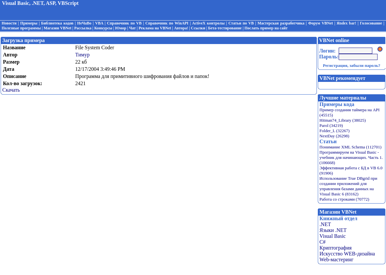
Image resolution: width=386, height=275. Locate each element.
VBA (99, 23)
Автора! (181, 28)
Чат (132, 28)
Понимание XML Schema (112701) (350, 147)
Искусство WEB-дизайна (347, 253)
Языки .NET (333, 230)
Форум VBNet (320, 23)
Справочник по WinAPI (166, 23)
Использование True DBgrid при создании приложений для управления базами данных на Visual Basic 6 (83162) (348, 186)
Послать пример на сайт (265, 28)
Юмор (120, 28)
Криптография (335, 248)
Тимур (82, 54)
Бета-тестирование (225, 28)
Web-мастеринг (336, 259)
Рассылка (83, 28)
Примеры (28, 23)
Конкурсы (103, 28)
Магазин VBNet (57, 28)
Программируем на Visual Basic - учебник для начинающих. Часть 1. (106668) (351, 157)
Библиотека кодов (57, 23)
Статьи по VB (241, 23)
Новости (9, 23)
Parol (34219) (331, 125)
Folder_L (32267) (334, 130)
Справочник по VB (124, 23)
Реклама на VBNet (155, 28)
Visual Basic (332, 236)
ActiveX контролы (208, 23)
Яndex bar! (346, 23)
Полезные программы (21, 28)
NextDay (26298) (334, 135)
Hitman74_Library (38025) (342, 120)
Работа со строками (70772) (344, 199)
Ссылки (198, 28)
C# (322, 242)
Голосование (371, 23)
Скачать (11, 90)
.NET (325, 224)
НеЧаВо (84, 23)
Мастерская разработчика (280, 23)
